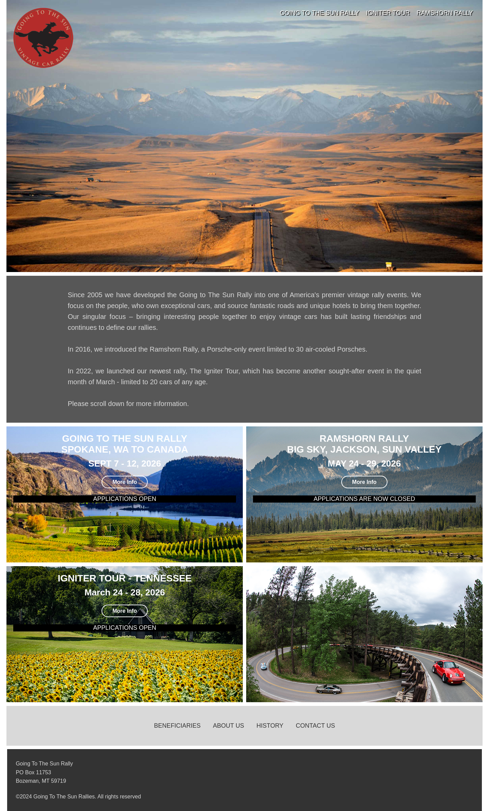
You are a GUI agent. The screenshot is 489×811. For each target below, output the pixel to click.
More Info (124, 482)
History (269, 725)
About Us (228, 725)
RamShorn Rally (445, 13)
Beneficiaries (177, 725)
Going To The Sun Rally (319, 13)
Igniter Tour (388, 13)
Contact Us (315, 725)
